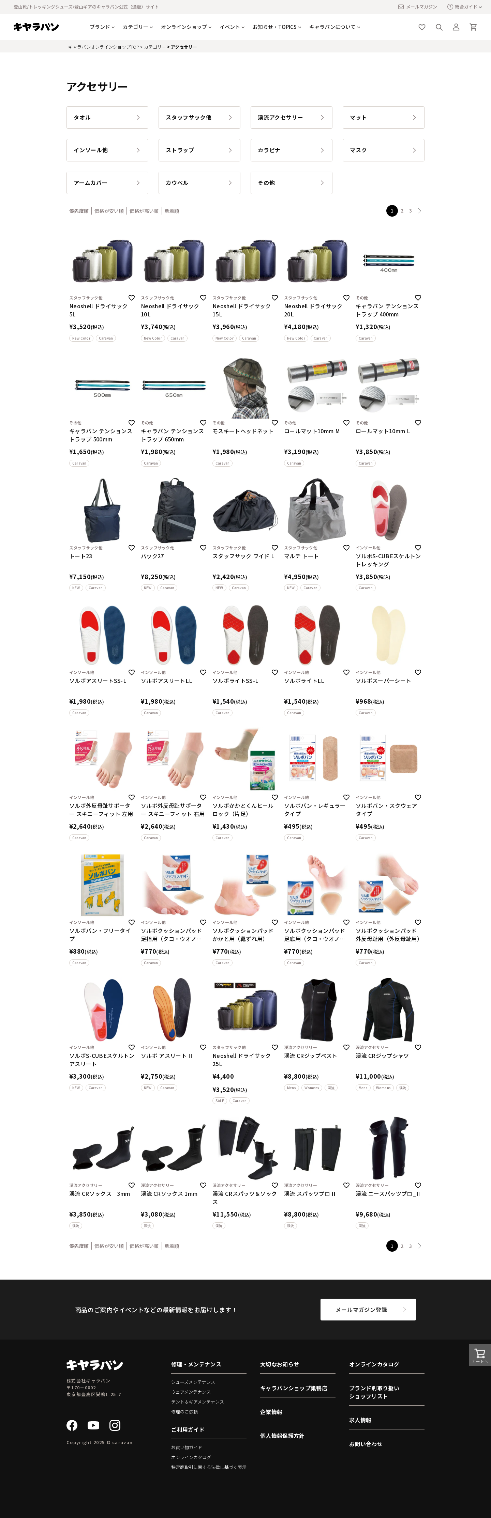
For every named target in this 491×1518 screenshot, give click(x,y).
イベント (230, 26)
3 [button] (410, 210)
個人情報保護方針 (282, 1435)
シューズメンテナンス (193, 1382)
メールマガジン (417, 6)
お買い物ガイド (186, 1447)
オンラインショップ (184, 26)
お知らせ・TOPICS (275, 26)
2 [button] (402, 210)
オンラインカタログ (191, 1457)
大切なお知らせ (279, 1364)
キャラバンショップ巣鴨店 (293, 1388)
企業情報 (271, 1412)
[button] (420, 211)
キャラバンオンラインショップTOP (103, 47)
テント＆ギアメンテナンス (197, 1401)
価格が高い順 (144, 210)
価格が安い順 (109, 210)
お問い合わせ (366, 1444)
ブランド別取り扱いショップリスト (374, 1392)
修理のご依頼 (184, 1411)
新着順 (172, 210)
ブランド (100, 26)
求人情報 (360, 1420)
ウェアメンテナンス (191, 1392)
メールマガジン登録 (361, 1309)
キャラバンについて (332, 26)
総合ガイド (462, 6)
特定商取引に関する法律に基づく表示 (209, 1467)
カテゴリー (135, 26)
